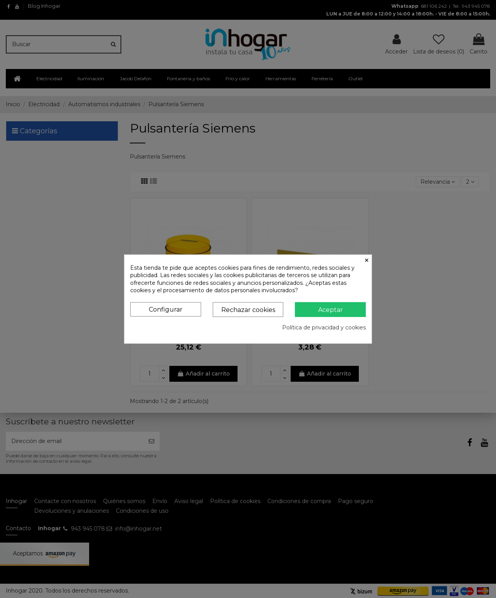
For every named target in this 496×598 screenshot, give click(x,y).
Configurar (166, 309)
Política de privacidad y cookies (324, 327)
